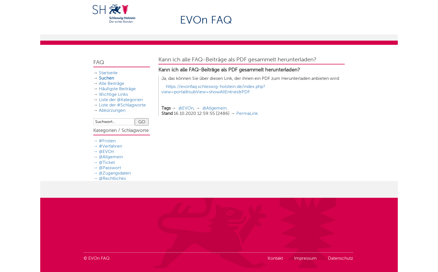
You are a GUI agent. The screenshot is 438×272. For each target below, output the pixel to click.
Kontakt (275, 258)
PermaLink (247, 113)
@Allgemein (111, 156)
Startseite (108, 72)
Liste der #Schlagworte (122, 105)
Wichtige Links (113, 94)
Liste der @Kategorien (121, 99)
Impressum (305, 258)
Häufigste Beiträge (117, 88)
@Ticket (107, 162)
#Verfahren (110, 146)
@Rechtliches (112, 178)
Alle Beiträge (111, 83)
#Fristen (107, 140)
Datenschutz (340, 258)
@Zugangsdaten (115, 173)
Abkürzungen (112, 110)
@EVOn (106, 151)
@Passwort (110, 167)
